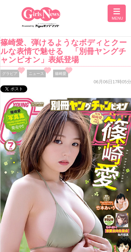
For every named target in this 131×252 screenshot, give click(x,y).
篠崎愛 (60, 73)
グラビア (9, 73)
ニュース (36, 73)
